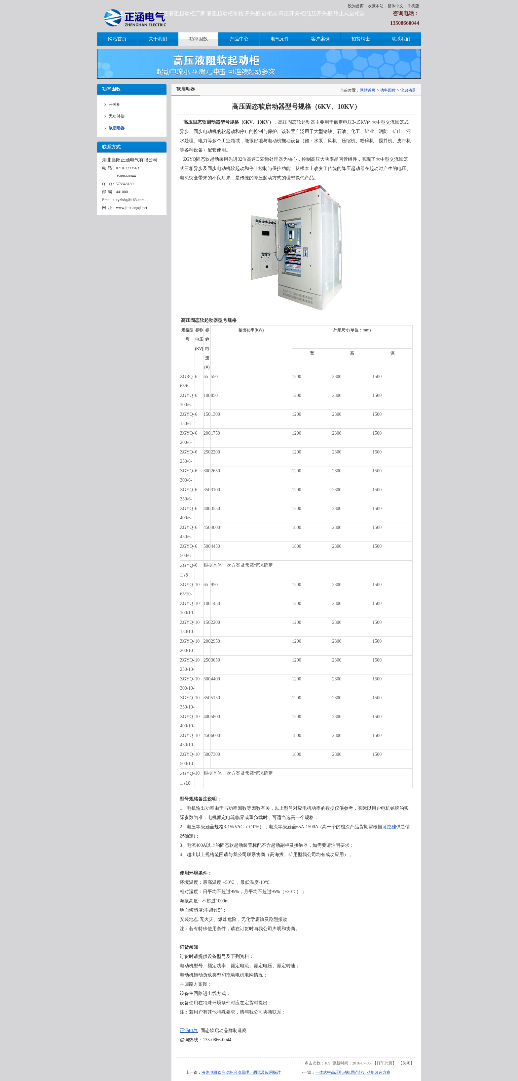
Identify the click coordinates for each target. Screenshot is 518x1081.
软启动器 (408, 90)
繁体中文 (395, 6)
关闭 (406, 1063)
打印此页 (384, 1063)
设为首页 (356, 6)
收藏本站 (376, 6)
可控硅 (389, 826)
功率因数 (388, 90)
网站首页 (368, 90)
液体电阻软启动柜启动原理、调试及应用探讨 (241, 1072)
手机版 (413, 6)
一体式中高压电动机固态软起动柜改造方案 (352, 1072)
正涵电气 (189, 1030)
